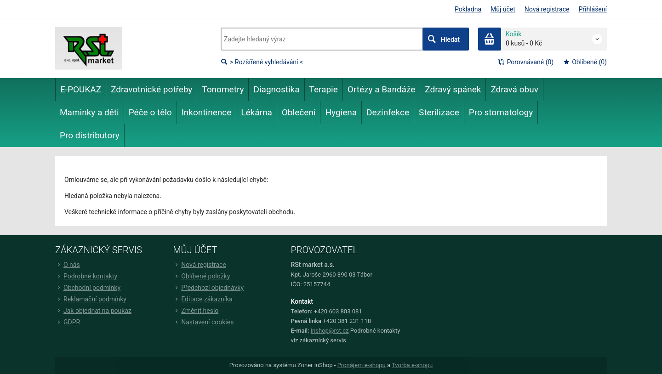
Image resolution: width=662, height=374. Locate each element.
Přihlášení (592, 9)
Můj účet (503, 9)
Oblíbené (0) (585, 62)
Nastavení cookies (203, 322)
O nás (67, 264)
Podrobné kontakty (86, 276)
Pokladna (468, 9)
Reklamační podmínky (90, 299)
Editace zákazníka (203, 299)
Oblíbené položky (201, 276)
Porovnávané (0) (525, 62)
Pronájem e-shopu (361, 365)
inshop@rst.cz (330, 330)
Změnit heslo (195, 310)
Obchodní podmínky (87, 287)
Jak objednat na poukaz (93, 310)
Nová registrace (547, 9)
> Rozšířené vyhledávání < (262, 62)
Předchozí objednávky (208, 287)
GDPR (67, 322)
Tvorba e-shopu (412, 365)
